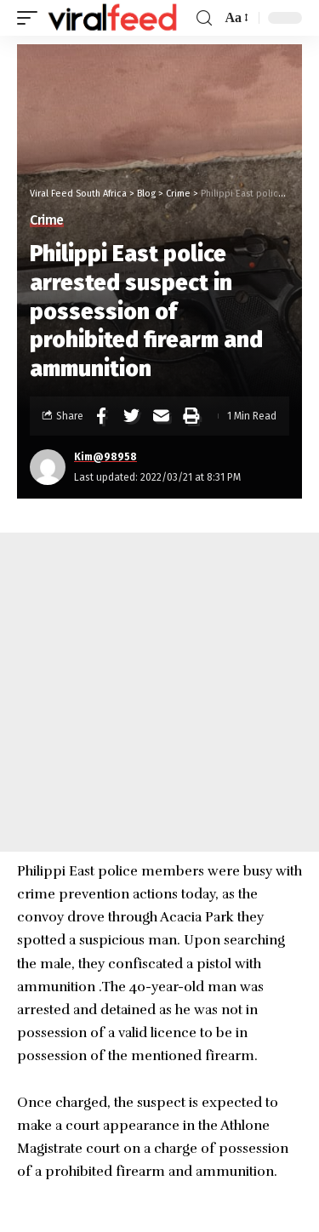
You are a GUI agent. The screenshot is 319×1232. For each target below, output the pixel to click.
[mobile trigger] (31, 18)
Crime (47, 220)
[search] (204, 18)
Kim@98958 (105, 457)
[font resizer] (235, 17)
